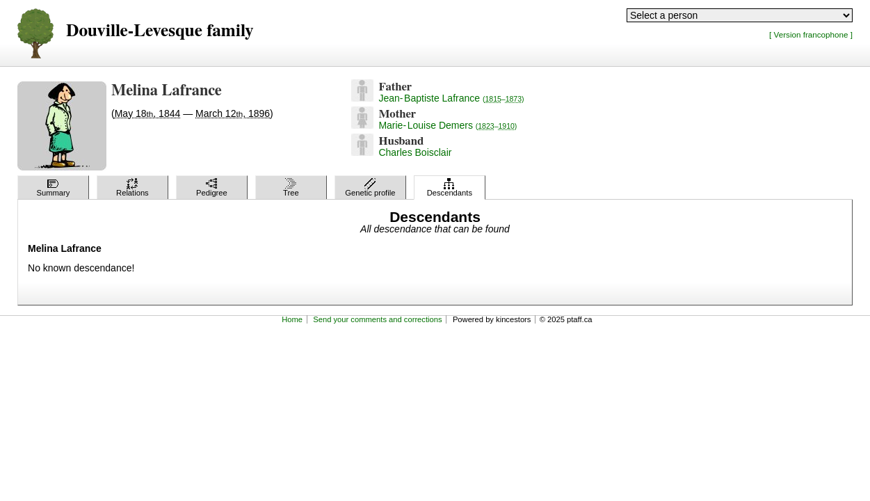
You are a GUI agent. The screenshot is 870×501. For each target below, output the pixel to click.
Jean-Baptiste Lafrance (451, 98)
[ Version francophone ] (811, 34)
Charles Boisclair (414, 152)
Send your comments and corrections (377, 319)
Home (292, 319)
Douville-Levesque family (159, 31)
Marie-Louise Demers (447, 125)
